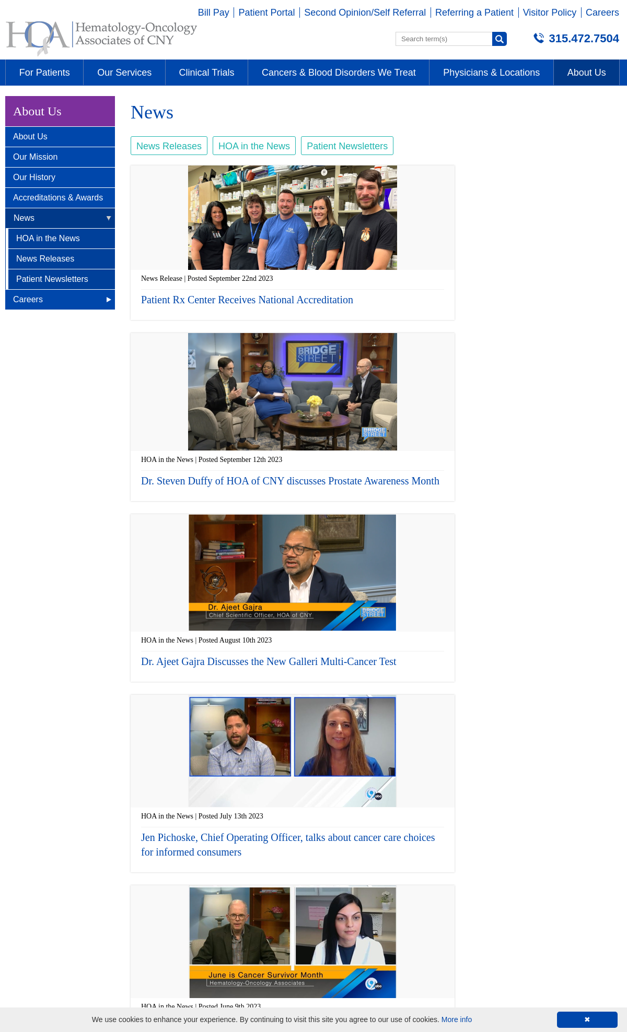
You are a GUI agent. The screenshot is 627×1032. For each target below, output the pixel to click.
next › (455, 766)
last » (479, 766)
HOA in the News (48, 238)
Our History (34, 177)
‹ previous (302, 766)
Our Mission (35, 156)
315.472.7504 (584, 38)
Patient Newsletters (52, 279)
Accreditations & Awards (58, 197)
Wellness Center (501, 832)
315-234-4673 (496, 877)
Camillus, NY (187, 832)
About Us (30, 136)
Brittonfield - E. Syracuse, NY (68, 832)
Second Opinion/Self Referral (365, 12)
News (24, 217)
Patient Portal (266, 12)
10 (435, 766)
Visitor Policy (550, 12)
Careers (602, 12)
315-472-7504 (36, 877)
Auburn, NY (338, 832)
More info (457, 1019)
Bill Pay (213, 12)
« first (273, 766)
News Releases (45, 258)
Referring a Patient (474, 12)
